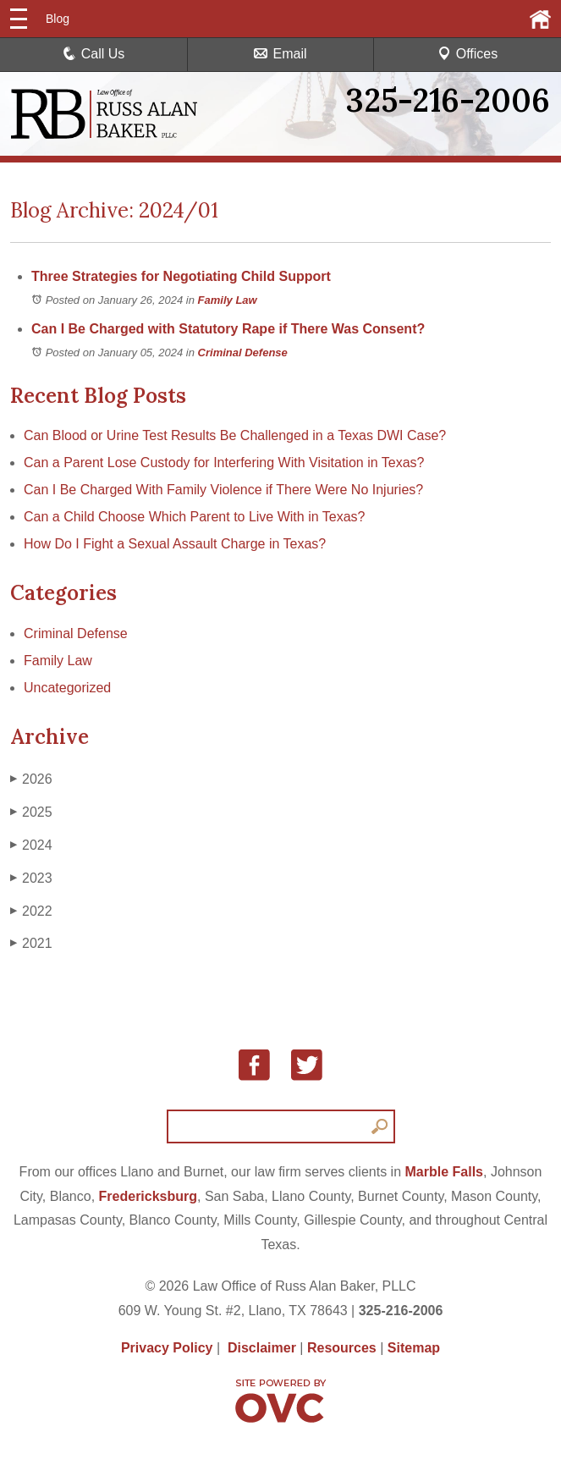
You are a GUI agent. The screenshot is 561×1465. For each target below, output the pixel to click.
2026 (31, 779)
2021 (31, 944)
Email (280, 54)
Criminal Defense (243, 352)
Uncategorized (67, 687)
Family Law (227, 300)
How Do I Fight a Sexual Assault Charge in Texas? (175, 544)
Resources (342, 1348)
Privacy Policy (167, 1348)
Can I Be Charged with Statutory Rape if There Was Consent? (228, 329)
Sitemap (414, 1348)
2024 (31, 845)
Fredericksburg (148, 1196)
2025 (31, 812)
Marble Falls (444, 1172)
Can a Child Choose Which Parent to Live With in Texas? (194, 516)
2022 (31, 911)
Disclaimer (262, 1348)
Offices (467, 54)
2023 (31, 878)
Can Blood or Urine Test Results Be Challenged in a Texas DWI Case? (235, 435)
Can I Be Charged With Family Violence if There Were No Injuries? (223, 489)
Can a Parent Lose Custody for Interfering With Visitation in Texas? (224, 462)
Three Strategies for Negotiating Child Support (181, 276)
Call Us (94, 54)
